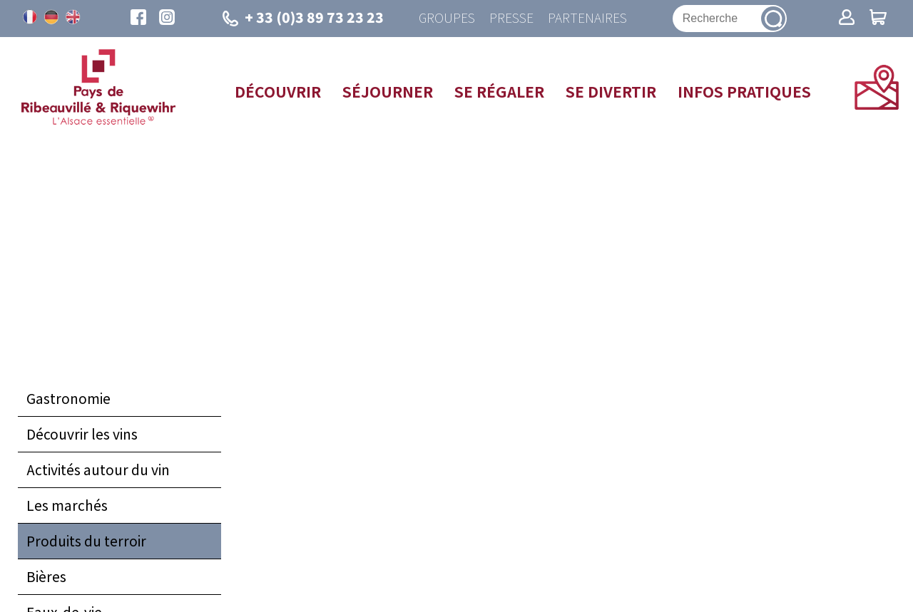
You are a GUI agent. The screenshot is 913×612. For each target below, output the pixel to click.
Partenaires (587, 18)
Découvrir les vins (82, 434)
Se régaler (499, 91)
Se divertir (611, 91)
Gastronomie (68, 398)
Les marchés (67, 505)
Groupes (447, 18)
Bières (46, 576)
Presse (511, 18)
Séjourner (387, 91)
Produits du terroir (86, 541)
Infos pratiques (744, 91)
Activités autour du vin (98, 469)
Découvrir (278, 91)
